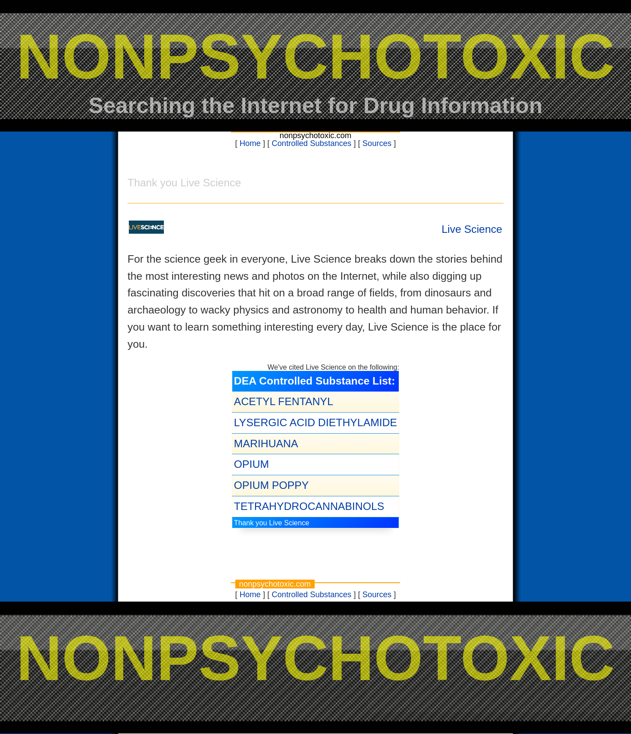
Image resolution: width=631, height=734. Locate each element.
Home (250, 143)
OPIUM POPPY (271, 485)
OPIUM (251, 464)
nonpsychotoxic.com (315, 135)
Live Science (472, 229)
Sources (376, 143)
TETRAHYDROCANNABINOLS (309, 506)
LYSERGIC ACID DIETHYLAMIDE (315, 422)
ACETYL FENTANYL (283, 401)
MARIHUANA (266, 443)
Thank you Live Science (271, 523)
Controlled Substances (311, 143)
